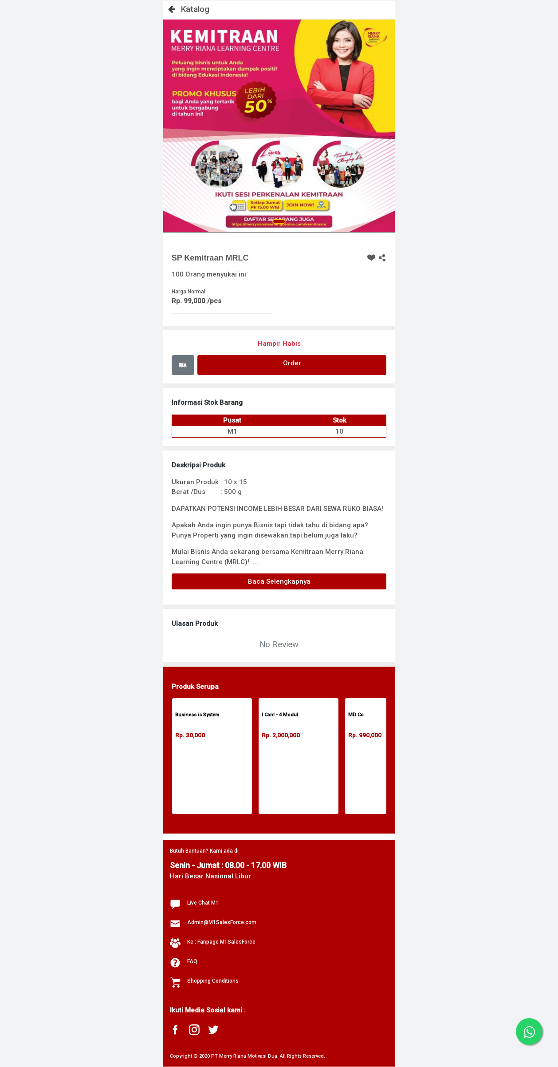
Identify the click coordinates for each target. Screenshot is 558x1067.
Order (292, 363)
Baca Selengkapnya (279, 581)
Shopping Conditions (213, 981)
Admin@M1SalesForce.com (221, 922)
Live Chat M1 (203, 903)
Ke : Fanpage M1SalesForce (221, 942)
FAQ (192, 961)
